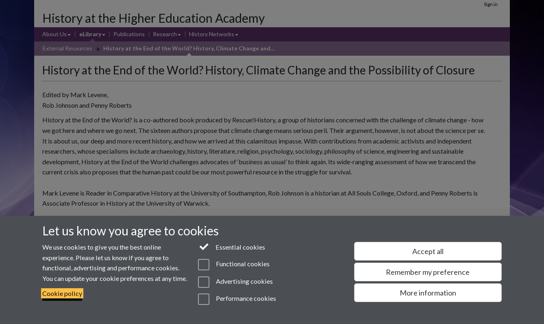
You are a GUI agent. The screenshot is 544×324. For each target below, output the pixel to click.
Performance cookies (237, 299)
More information (428, 292)
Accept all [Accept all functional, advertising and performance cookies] (428, 251)
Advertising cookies (235, 282)
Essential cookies (231, 246)
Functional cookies (233, 264)
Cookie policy (62, 293)
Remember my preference (428, 271)
